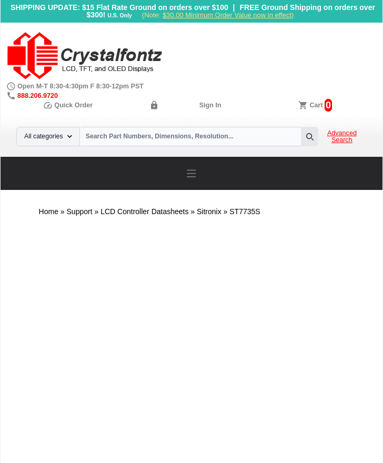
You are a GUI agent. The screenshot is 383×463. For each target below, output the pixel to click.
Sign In (210, 105)
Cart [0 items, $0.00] (315, 105)
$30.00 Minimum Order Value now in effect (227, 15)
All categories (48, 136)
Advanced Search (342, 137)
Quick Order (68, 105)
